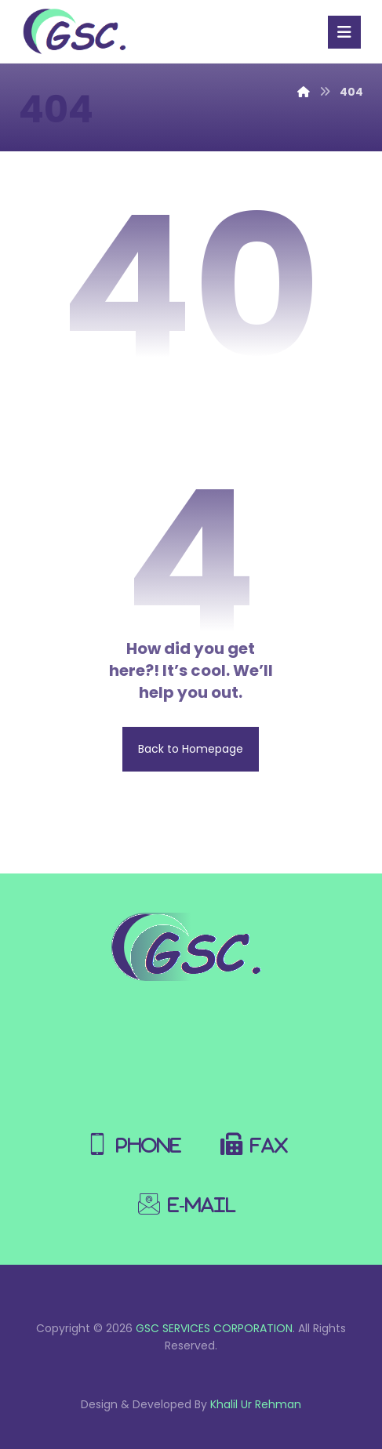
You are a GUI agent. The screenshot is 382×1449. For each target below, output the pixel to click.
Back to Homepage (190, 749)
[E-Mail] (190, 1196)
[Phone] (138, 1136)
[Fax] (258, 1136)
